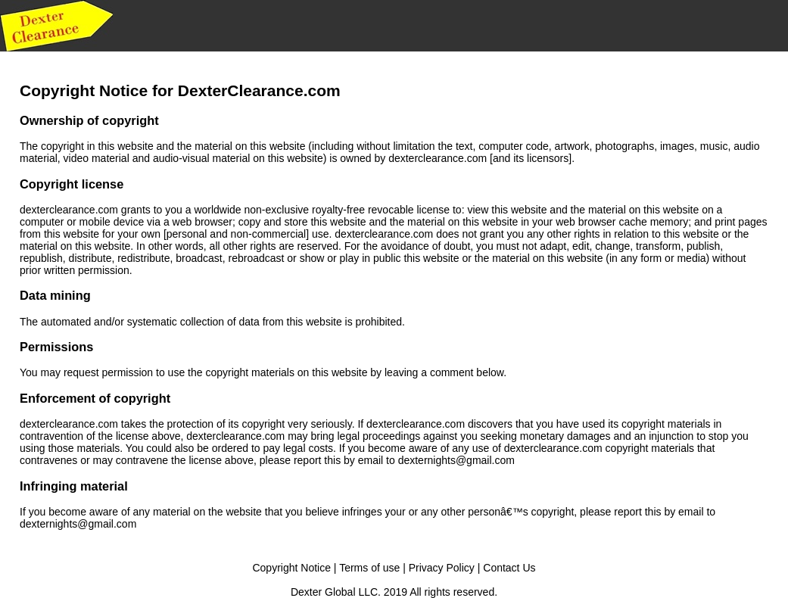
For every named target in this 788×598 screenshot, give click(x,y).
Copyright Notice (291, 568)
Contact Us (509, 568)
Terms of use (369, 568)
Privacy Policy (442, 568)
